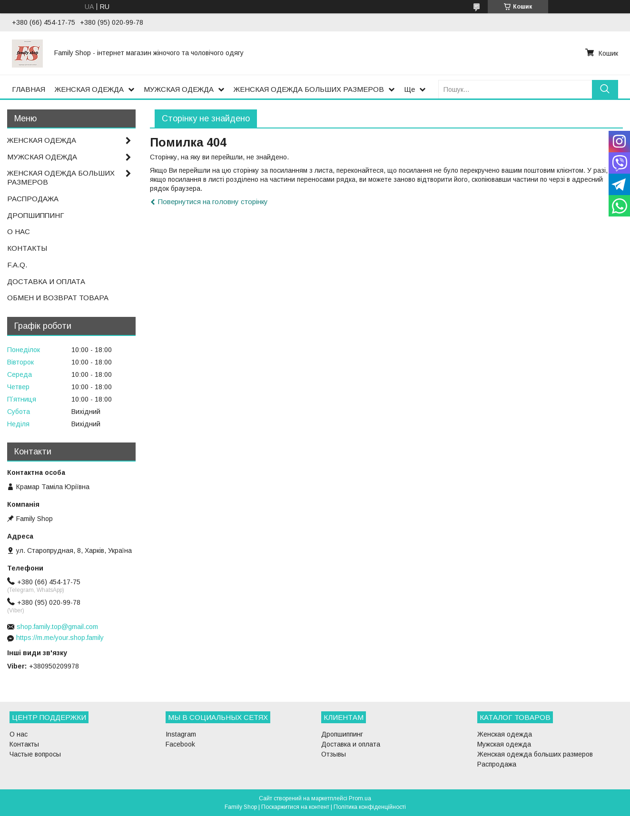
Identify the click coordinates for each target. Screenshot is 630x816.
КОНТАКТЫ (27, 248)
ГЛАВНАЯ (28, 89)
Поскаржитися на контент (295, 807)
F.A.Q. (17, 265)
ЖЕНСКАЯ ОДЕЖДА (89, 89)
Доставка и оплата (350, 744)
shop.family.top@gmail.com (57, 626)
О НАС (18, 231)
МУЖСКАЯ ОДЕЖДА (179, 89)
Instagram (181, 734)
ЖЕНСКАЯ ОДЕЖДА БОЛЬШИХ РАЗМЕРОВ (309, 89)
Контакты (24, 744)
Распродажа (496, 764)
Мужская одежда (504, 744)
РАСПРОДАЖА (33, 199)
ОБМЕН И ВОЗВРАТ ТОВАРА (57, 298)
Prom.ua (360, 798)
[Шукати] (605, 89)
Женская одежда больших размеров (535, 754)
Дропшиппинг (342, 734)
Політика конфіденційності (370, 807)
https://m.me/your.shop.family (60, 637)
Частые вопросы (35, 754)
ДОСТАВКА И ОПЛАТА (46, 281)
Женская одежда (504, 734)
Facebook (180, 744)
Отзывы (333, 754)
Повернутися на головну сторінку (213, 201)
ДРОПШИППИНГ (35, 215)
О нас (19, 734)
